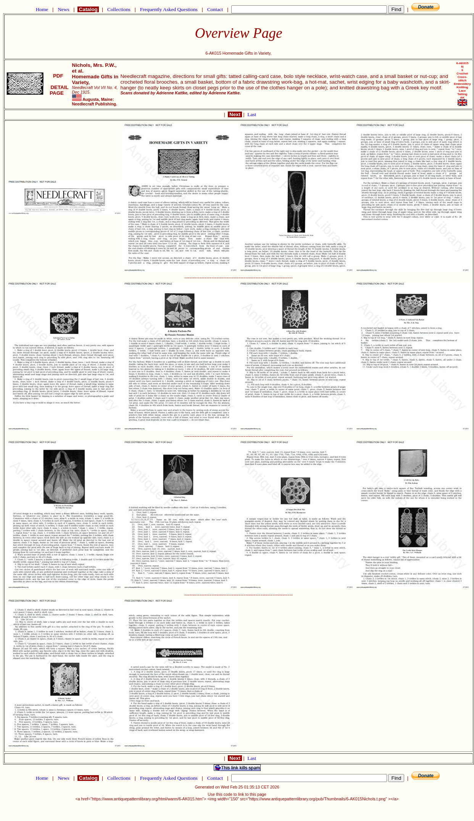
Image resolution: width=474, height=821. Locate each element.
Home (41, 9)
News (63, 9)
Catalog (88, 9)
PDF (58, 76)
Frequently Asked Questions (169, 9)
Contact (215, 9)
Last (251, 114)
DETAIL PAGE (58, 90)
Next (235, 114)
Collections (119, 9)
